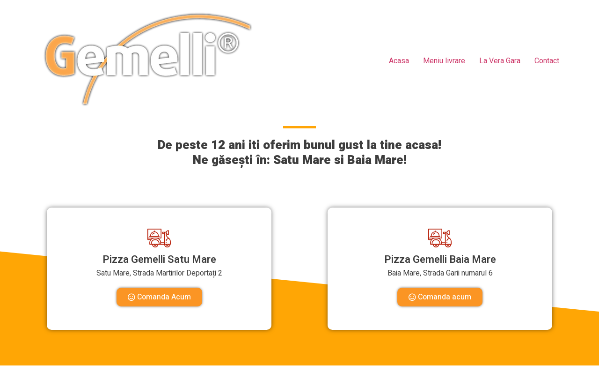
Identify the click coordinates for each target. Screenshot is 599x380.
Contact (546, 60)
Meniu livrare (444, 60)
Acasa (399, 60)
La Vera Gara (499, 60)
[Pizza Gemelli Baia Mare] (440, 238)
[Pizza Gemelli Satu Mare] (159, 238)
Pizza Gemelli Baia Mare (440, 259)
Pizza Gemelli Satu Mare (159, 259)
